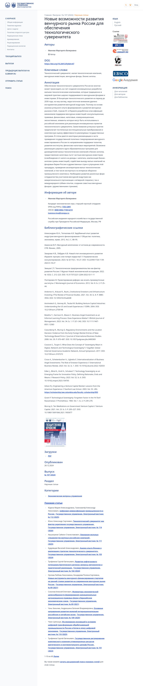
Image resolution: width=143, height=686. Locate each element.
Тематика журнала (14, 25)
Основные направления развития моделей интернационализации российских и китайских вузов (75, 611)
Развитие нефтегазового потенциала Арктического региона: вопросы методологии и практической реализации (75, 564)
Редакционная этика (15, 36)
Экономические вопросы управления (65, 496)
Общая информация (15, 22)
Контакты (10, 49)
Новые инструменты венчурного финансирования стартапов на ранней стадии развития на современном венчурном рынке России (76, 581)
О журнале (10, 18)
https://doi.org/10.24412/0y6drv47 (59, 64)
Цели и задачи (12, 29)
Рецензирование (13, 43)
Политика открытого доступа (18, 32)
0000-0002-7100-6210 (64, 210)
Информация (120, 87)
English (117, 22)
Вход (136, 5)
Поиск (8, 88)
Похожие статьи (53, 502)
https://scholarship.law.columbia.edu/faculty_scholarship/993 (71, 392)
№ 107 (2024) (67, 15)
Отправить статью (14, 81)
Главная (48, 15)
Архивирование (13, 39)
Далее (56, 656)
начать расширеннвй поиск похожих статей (80, 662)
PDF (49, 456)
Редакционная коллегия (16, 46)
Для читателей (120, 91)
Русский (117, 25)
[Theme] (130, 5)
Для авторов (119, 94)
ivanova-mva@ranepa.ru (58, 213)
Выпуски (9, 63)
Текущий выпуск (13, 56)
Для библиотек (120, 97)
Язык (115, 18)
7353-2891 (66, 207)
